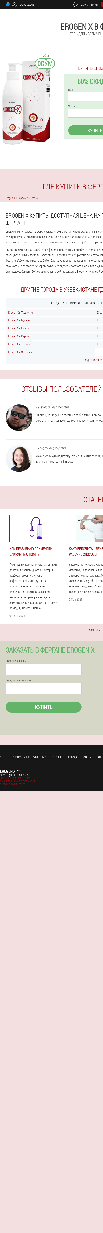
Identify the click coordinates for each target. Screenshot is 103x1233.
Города (72, 757)
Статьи (87, 757)
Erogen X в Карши (18, 336)
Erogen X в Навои (18, 328)
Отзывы (57, 757)
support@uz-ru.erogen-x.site (15, 775)
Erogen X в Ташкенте (20, 312)
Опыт (3, 757)
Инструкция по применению (29, 757)
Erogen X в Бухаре (19, 320)
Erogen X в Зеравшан (20, 352)
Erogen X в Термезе (19, 344)
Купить (44, 707)
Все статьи (94, 630)
